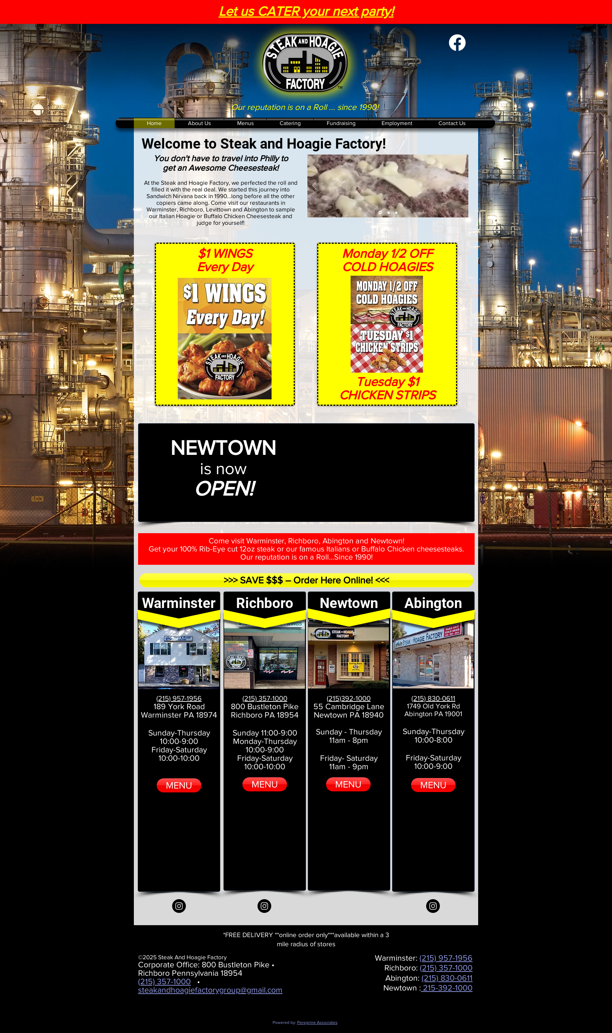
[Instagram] (179, 906)
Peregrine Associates (317, 1022)
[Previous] (314, 185)
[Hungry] (389, 212)
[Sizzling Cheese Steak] (380, 212)
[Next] (461, 185)
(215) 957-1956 (446, 958)
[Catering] (396, 212)
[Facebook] (457, 43)
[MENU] (179, 785)
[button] (245, 123)
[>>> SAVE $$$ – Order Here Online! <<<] (306, 580)
